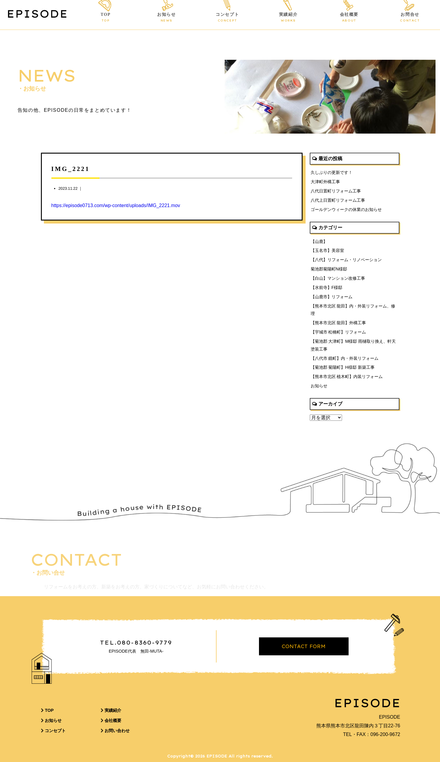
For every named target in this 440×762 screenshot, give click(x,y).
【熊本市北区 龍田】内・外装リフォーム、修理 (353, 310)
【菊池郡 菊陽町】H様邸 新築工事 (343, 367)
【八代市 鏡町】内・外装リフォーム (345, 358)
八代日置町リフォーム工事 (336, 191)
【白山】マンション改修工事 (338, 278)
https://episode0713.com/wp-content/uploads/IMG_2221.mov (115, 205)
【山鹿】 (319, 241)
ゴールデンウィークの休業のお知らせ (346, 209)
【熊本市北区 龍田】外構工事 (338, 322)
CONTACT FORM (304, 646)
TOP (105, 17)
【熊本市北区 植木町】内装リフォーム (347, 376)
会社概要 (349, 17)
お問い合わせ (115, 730)
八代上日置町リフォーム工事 (338, 200)
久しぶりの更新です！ (331, 172)
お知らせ (166, 17)
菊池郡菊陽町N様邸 (329, 269)
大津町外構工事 (325, 181)
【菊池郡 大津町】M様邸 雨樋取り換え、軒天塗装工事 (353, 345)
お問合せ (410, 17)
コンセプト (227, 17)
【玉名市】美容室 (327, 250)
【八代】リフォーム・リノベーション (346, 259)
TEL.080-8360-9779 (136, 642)
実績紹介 (288, 17)
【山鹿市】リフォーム (331, 296)
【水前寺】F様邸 (327, 287)
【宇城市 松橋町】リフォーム (338, 332)
